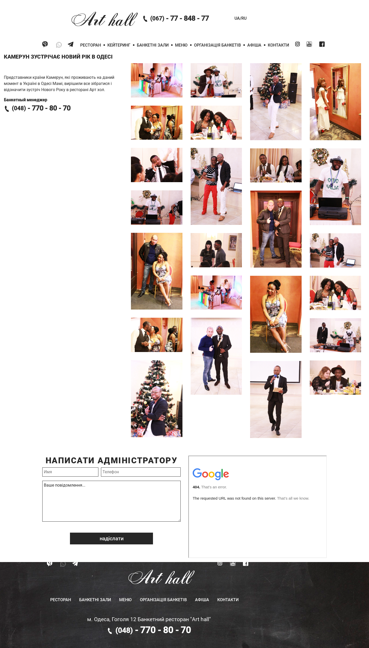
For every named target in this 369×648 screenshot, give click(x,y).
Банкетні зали (153, 45)
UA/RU (240, 18)
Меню (181, 45)
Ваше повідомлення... (111, 501)
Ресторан (90, 45)
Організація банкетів (217, 45)
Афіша (254, 45)
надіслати (112, 538)
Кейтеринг (118, 45)
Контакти (278, 45)
